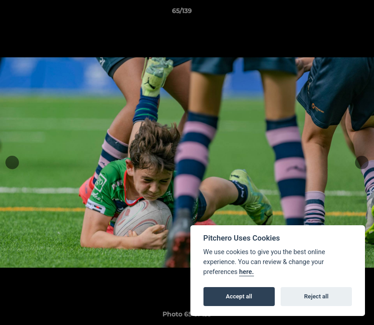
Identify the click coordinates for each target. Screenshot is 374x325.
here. (246, 272)
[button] (336, 13)
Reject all (316, 296)
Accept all (239, 296)
